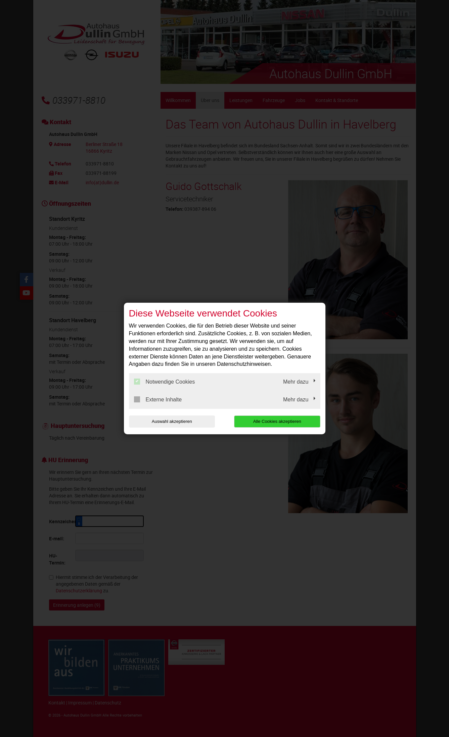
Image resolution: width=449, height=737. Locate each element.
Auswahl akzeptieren (172, 421)
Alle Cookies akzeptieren (277, 421)
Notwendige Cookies (164, 382)
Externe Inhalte (158, 399)
